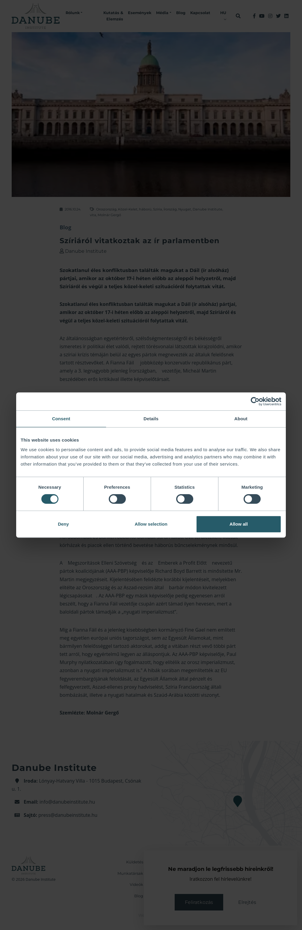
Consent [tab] (61, 418)
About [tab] (240, 418)
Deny (63, 524)
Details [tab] (151, 418)
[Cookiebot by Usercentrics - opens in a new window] (255, 401)
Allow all (238, 524)
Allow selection (151, 524)
